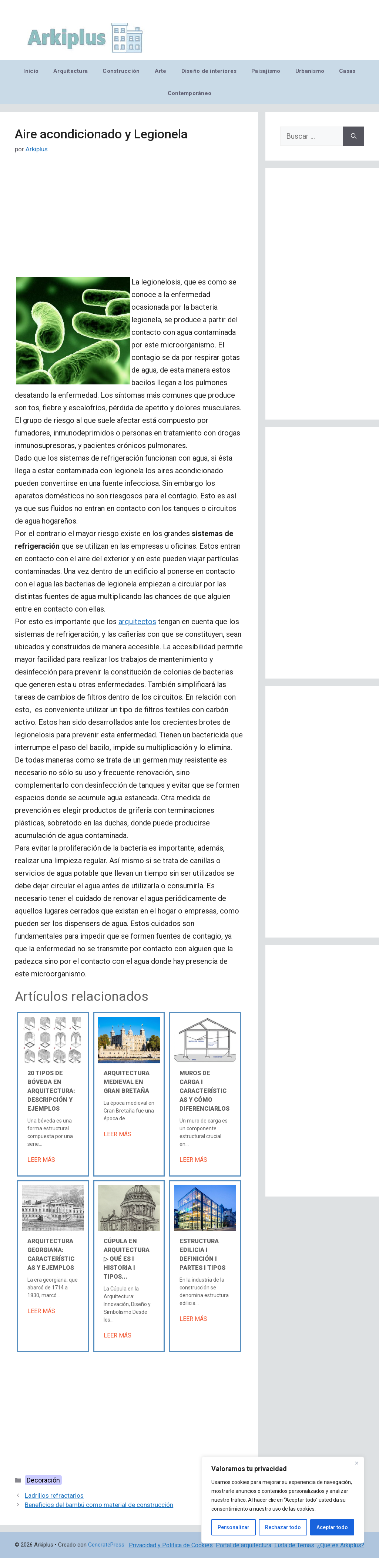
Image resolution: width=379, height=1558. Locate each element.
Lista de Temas (294, 1545)
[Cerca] (356, 1462)
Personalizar (233, 1527)
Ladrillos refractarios (54, 1495)
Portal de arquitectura (243, 1545)
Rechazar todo (283, 1527)
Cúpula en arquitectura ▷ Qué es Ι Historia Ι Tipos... (127, 1259)
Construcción (121, 71)
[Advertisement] (129, 221)
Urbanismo (309, 71)
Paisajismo (266, 71)
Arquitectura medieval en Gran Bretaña (127, 1082)
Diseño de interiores (209, 71)
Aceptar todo (332, 1527)
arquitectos (137, 621)
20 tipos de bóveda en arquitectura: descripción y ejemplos (51, 1091)
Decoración (43, 1480)
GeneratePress (106, 1544)
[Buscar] (353, 136)
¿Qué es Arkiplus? (340, 1545)
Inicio (30, 71)
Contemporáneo (190, 93)
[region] (282, 1500)
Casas (347, 71)
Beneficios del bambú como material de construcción (99, 1504)
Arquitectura (70, 71)
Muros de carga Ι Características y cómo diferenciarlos (204, 1091)
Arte (161, 71)
